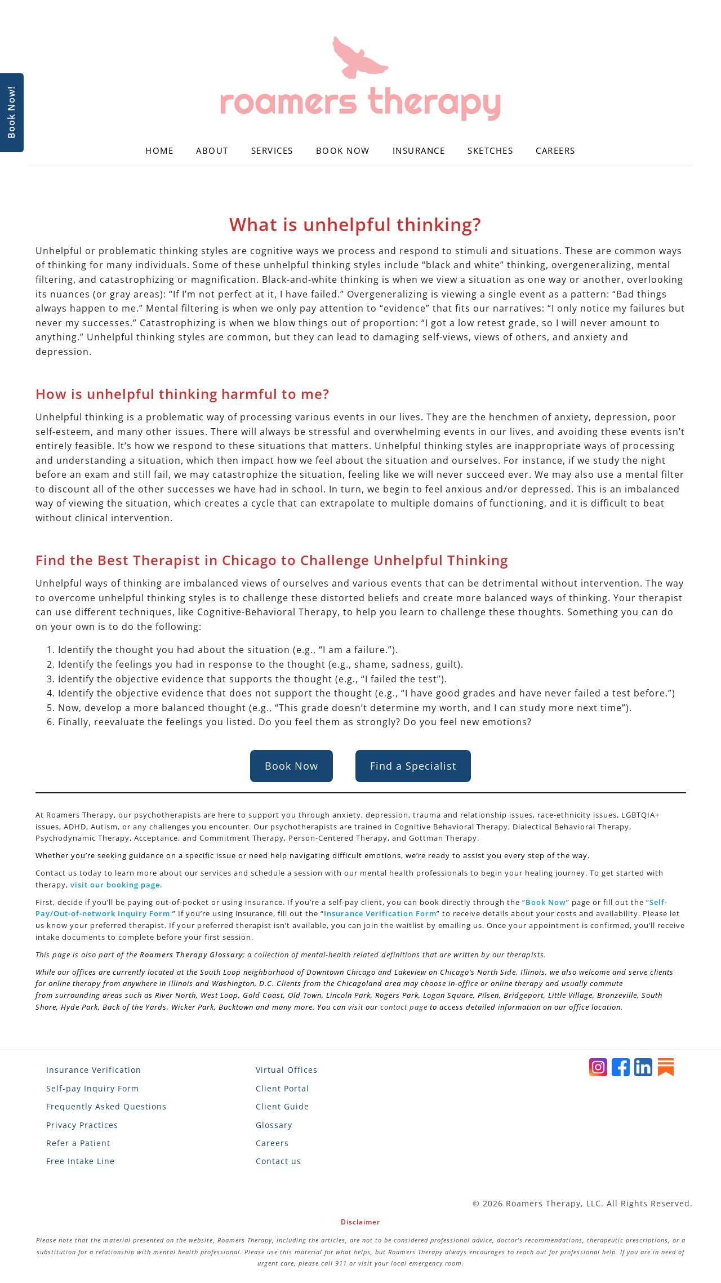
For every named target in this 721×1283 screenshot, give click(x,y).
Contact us (278, 1161)
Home (159, 150)
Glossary (274, 1125)
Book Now (343, 150)
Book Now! (11, 113)
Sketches (490, 150)
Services (272, 150)
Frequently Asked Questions (106, 1106)
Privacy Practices (82, 1125)
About (212, 150)
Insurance (419, 150)
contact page (404, 1007)
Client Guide (282, 1106)
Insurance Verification (93, 1069)
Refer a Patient (78, 1143)
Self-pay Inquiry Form (92, 1088)
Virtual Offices (287, 1069)
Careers (556, 150)
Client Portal (282, 1088)
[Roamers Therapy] (360, 79)
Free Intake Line (80, 1161)
